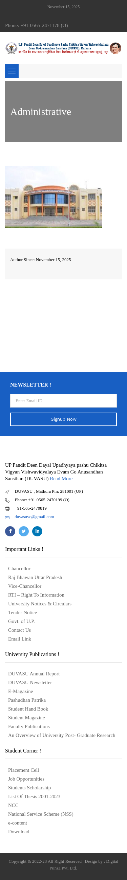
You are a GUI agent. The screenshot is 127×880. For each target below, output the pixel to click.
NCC (13, 805)
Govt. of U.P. (21, 621)
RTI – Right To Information (36, 595)
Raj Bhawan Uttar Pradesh (35, 577)
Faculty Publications (29, 726)
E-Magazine (20, 691)
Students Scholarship (29, 787)
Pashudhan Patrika (27, 700)
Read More (61, 478)
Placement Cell (23, 770)
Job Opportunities (26, 779)
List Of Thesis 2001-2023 (34, 796)
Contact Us (19, 630)
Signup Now (64, 419)
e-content (17, 823)
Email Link (19, 639)
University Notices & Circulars (39, 603)
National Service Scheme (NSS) (40, 814)
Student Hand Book (28, 709)
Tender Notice (22, 612)
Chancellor (19, 568)
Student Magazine (26, 717)
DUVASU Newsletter (30, 682)
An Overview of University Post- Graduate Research (61, 735)
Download (18, 831)
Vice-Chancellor (24, 586)
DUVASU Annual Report (34, 673)
